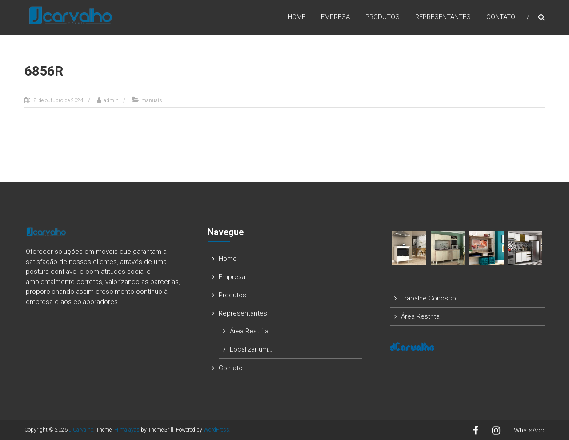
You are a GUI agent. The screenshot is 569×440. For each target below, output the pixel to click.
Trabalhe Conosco (428, 298)
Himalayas (127, 430)
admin (111, 100)
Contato (500, 17)
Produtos (382, 17)
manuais (151, 100)
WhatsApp (529, 430)
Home (296, 17)
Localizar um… (251, 349)
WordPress (216, 430)
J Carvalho (81, 430)
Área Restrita (249, 331)
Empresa (335, 17)
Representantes (443, 17)
